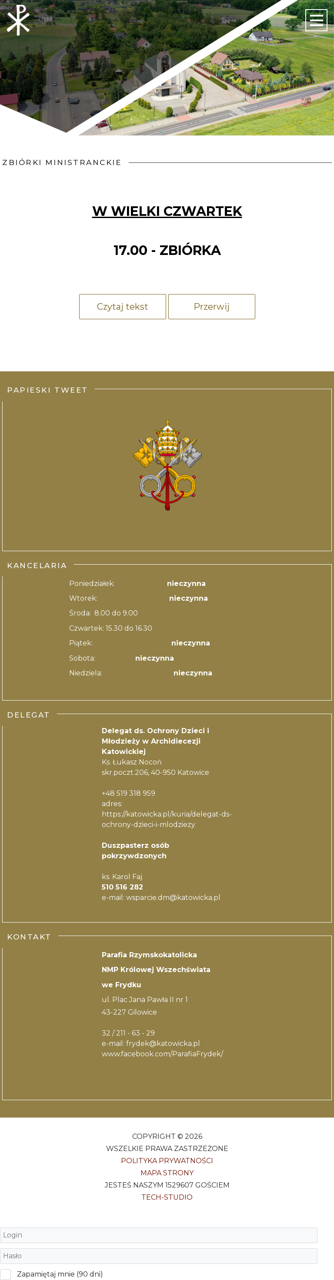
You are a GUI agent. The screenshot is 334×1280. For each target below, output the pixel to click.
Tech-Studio (167, 1197)
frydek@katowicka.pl (163, 1043)
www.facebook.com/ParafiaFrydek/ (162, 1054)
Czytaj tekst (122, 306)
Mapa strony (167, 1173)
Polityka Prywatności (167, 1161)
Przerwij (212, 306)
